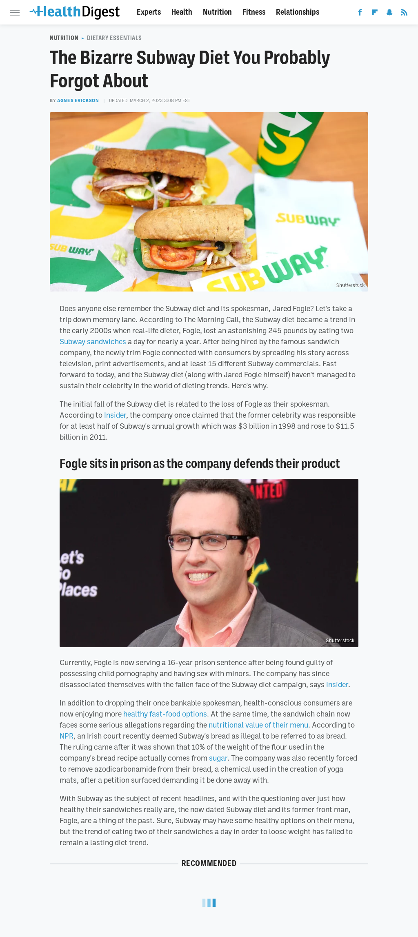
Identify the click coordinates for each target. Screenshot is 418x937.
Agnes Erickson (78, 100)
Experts (149, 12)
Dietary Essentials (114, 38)
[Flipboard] (375, 13)
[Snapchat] (389, 13)
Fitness (253, 12)
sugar (218, 757)
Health (181, 12)
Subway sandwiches (93, 341)
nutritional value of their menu (258, 724)
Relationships (297, 12)
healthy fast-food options (165, 713)
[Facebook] (360, 13)
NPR (66, 735)
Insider (115, 414)
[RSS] (404, 13)
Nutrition (217, 12)
